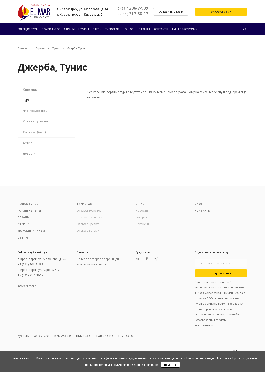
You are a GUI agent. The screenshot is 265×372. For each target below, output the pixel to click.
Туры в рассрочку (184, 29)
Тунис (56, 48)
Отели (97, 29)
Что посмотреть (35, 111)
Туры (27, 100)
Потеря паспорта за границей (98, 261)
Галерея (141, 219)
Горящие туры (28, 29)
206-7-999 (132, 8)
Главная (23, 48)
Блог (199, 206)
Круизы (83, 29)
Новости (29, 155)
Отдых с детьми (88, 233)
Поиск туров (51, 29)
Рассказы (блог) (34, 133)
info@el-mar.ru (27, 288)
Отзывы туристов (36, 122)
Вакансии (142, 226)
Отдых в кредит (88, 226)
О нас (129, 29)
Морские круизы (31, 233)
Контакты (161, 29)
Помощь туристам (90, 219)
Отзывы (144, 29)
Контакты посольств (91, 267)
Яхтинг (23, 226)
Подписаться (221, 275)
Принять (170, 365)
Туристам (112, 29)
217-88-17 (132, 13)
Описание (30, 89)
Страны (69, 29)
